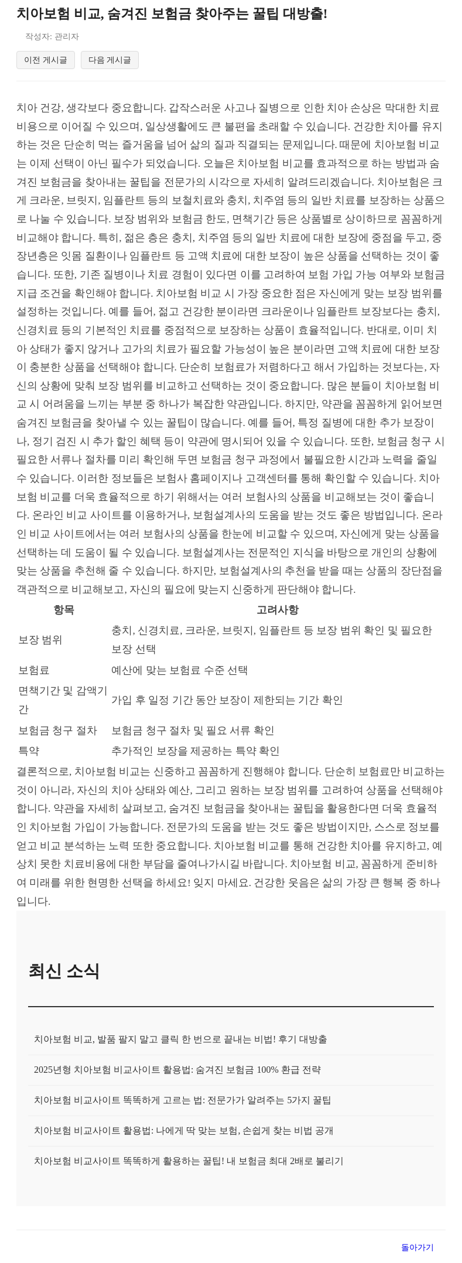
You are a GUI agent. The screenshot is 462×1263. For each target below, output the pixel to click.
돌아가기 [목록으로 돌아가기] (417, 1249)
